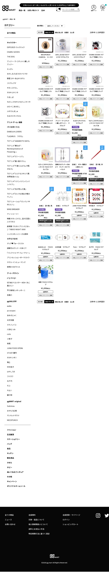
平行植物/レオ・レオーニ (16, 290)
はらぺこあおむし (13, 106)
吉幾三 (9, 295)
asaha (9, 306)
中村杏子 (10, 367)
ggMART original (14, 401)
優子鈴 (9, 395)
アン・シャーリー (13, 214)
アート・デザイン (13, 273)
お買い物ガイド (33, 10)
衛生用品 (10, 458)
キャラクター (12, 42)
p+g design (11, 278)
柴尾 (8, 343)
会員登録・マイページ (71, 504)
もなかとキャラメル (14, 116)
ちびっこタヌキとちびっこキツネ (18, 101)
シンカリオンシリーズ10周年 (17, 234)
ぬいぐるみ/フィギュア (15, 472)
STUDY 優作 (12, 353)
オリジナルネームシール (16, 486)
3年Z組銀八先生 (13, 127)
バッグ (9, 444)
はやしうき (11, 371)
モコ (8, 385)
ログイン (66, 509)
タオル (9, 462)
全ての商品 (11, 32)
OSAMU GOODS (13, 52)
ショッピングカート (70, 514)
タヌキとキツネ (12, 92)
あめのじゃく (11, 315)
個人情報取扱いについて (38, 514)
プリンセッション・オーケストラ (18, 257)
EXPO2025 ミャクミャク (15, 47)
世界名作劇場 (12, 238)
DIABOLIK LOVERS (14, 131)
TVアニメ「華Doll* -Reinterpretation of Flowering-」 (15, 148)
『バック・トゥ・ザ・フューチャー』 (18, 252)
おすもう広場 (12, 410)
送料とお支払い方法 (36, 518)
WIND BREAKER (13, 209)
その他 (9, 476)
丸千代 (9, 381)
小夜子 (9, 338)
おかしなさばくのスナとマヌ (17, 73)
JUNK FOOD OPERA (15, 348)
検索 (79, 9)
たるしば (10, 97)
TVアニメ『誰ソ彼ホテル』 (16, 161)
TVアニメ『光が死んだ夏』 (16, 189)
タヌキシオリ (11, 357)
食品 (8, 448)
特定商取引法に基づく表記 (39, 523)
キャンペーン (12, 481)
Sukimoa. (11, 406)
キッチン (10, 453)
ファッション (11, 429)
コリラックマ (11, 83)
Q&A (43, 10)
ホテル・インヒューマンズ (16, 262)
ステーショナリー (13, 439)
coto (9, 334)
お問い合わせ (10, 514)
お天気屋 (10, 320)
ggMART (5, 19)
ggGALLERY (12, 301)
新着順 (66, 32)
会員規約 (32, 504)
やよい (9, 390)
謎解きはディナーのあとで (17, 248)
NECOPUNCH (12, 420)
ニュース (8, 509)
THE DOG (11, 56)
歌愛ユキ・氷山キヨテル (16, 78)
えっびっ (10, 69)
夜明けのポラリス (13, 267)
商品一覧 (22, 10)
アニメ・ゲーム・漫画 (14, 122)
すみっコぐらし (12, 87)
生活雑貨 (10, 434)
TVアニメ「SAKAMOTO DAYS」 (18, 141)
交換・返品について (36, 509)
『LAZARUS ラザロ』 (15, 136)
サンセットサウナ (13, 415)
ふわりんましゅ (12, 111)
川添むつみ (11, 329)
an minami (11, 310)
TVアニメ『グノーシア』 (15, 156)
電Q (8, 362)
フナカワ (10, 376)
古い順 (72, 32)
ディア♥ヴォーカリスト (15, 243)
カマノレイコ (11, 324)
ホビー (9, 467)
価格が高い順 (59, 32)
